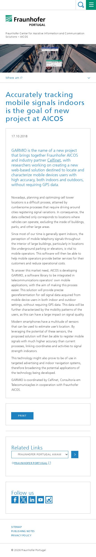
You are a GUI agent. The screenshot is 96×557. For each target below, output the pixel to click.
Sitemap (16, 527)
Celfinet (54, 160)
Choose (74, 454)
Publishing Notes (23, 531)
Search (81, 5)
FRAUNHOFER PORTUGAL (31, 463)
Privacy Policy (21, 535)
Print (22, 415)
